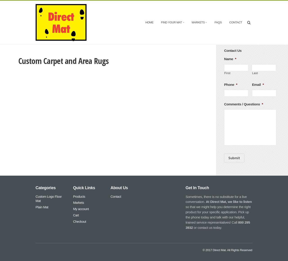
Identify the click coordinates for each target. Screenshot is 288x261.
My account (81, 209)
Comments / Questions (243, 104)
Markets (199, 22)
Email (258, 84)
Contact (235, 22)
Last (255, 73)
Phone (230, 84)
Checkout (79, 221)
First (227, 73)
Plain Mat (42, 207)
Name (230, 59)
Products (79, 196)
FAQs (218, 22)
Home (149, 22)
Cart (76, 215)
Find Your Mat (172, 22)
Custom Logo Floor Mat (49, 199)
